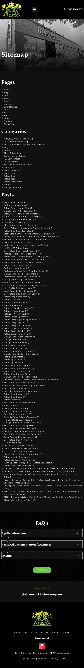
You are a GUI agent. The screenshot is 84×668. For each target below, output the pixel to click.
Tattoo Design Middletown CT (18, 325)
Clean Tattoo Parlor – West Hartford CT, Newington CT (30, 234)
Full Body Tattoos (12, 159)
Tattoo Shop (10, 176)
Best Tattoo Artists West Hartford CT (21, 382)
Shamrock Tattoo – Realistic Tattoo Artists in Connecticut (31, 380)
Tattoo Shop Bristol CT (14, 397)
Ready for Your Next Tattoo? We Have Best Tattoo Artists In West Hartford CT (41, 471)
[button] (34, 9)
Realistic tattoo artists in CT (17, 388)
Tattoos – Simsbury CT (15, 305)
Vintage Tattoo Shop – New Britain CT (22, 274)
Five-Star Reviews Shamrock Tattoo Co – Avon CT (27, 285)
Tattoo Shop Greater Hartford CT (19, 242)
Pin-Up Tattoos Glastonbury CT (18, 420)
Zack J (7, 110)
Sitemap (8, 121)
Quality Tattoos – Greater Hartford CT (22, 219)
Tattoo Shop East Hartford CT (18, 408)
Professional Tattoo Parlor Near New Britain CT (26, 271)
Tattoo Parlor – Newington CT (18, 208)
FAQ (6, 92)
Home (7, 89)
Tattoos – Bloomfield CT (15, 302)
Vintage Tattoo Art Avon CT (17, 340)
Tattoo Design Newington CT (17, 334)
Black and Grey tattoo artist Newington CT (24, 431)
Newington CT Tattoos (14, 222)
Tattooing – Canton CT (14, 360)
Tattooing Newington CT (15, 357)
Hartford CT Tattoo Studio (16, 248)
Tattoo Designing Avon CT (16, 322)
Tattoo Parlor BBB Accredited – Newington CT (25, 262)
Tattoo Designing (12, 170)
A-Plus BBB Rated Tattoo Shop (18, 139)
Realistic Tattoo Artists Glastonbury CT (22, 391)
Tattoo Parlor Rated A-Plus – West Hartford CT (26, 259)
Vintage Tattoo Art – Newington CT (20, 211)
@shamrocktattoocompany (42, 594)
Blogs (6, 118)
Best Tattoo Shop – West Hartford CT (22, 251)
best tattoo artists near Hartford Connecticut (25, 144)
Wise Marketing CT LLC (55, 658)
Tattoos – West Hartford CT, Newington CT (24, 216)
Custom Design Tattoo (14, 156)
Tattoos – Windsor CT (14, 299)
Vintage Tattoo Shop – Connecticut (20, 377)
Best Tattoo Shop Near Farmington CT (22, 294)
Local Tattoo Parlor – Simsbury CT (20, 291)
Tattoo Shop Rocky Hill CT (16, 394)
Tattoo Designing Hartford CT (18, 317)
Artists (7, 101)
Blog (6, 147)
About (7, 98)
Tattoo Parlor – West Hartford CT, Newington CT (27, 257)
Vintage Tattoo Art (12, 187)
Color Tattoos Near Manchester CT (20, 437)
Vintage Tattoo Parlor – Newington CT (22, 354)
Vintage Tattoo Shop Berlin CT (18, 348)
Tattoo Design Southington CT (18, 328)
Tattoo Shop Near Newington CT (19, 231)
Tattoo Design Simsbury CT (17, 331)
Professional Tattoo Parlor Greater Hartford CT (26, 245)
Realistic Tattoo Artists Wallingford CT (22, 417)
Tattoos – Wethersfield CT (16, 314)
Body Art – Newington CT (16, 205)
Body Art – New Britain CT (16, 268)
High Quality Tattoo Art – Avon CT (20, 288)
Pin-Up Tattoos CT (12, 405)
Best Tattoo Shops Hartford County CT (22, 434)
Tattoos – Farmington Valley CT (18, 308)
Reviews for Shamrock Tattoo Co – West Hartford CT (29, 239)
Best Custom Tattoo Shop (16, 142)
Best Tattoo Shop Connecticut (18, 440)
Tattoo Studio (10, 179)
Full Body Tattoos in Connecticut (19, 451)
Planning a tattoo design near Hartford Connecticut (28, 463)
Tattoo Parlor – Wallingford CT (18, 365)
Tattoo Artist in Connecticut (17, 457)
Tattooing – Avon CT (13, 362)
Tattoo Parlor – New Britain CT (18, 265)
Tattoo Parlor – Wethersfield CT (19, 368)
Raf (5, 112)
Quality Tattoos (11, 162)
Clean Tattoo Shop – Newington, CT (21, 225)
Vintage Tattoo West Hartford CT (19, 337)
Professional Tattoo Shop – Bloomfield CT (24, 277)
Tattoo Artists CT (12, 400)
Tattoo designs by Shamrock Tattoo (21, 460)
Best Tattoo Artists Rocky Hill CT (19, 425)
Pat (5, 115)
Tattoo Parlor (10, 173)
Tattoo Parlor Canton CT (15, 345)
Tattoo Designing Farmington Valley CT (22, 319)
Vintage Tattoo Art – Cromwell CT (20, 351)
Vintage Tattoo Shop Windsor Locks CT (22, 422)
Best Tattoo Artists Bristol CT (18, 414)
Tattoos (7, 184)
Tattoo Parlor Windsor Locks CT (19, 466)
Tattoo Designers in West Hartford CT (22, 448)
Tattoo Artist (10, 167)
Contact (7, 95)
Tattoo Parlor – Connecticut (17, 371)
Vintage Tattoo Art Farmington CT (19, 342)
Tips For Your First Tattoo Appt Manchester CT (26, 385)
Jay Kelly (8, 104)
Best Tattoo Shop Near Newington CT (22, 428)
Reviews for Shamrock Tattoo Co (19, 164)
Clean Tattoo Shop (12, 153)
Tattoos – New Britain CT (16, 311)
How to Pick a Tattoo (14, 443)
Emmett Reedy (11, 107)
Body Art (8, 150)
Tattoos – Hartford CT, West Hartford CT (23, 254)
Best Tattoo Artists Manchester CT (20, 402)
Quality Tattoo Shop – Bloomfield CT (21, 279)
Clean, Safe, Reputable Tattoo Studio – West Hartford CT (31, 237)
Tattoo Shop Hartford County (18, 374)
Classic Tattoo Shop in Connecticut (20, 445)
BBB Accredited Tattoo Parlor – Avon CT (23, 282)
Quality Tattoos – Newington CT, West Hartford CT (28, 228)
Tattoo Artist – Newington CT (18, 202)
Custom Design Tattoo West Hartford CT (23, 454)
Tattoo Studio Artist (13, 182)
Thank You (9, 124)
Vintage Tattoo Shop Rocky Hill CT (20, 411)
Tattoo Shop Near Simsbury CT (18, 297)
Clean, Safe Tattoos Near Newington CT (23, 214)
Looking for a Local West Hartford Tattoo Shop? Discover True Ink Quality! (39, 468)
